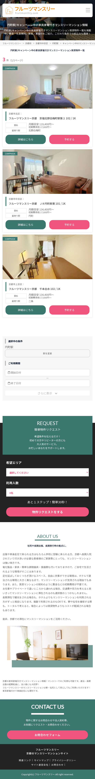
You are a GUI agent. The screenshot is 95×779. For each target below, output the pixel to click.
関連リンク (25, 760)
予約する (69, 139)
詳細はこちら (25, 139)
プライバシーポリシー (64, 760)
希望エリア (14, 462)
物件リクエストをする (47, 512)
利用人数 (12, 483)
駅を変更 (47, 353)
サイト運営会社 (39, 765)
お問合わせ (57, 765)
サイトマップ (41, 760)
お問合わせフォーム (48, 735)
